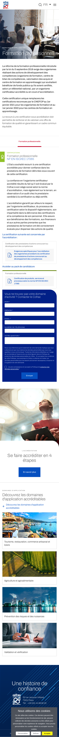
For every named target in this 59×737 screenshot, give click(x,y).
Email (8, 319)
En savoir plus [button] (29, 472)
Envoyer (29, 376)
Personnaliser (23, 733)
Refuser (36, 733)
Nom (7, 302)
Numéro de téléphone (15, 327)
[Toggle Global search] (40, 5)
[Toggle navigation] (55, 5)
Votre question (12, 336)
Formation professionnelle (29, 141)
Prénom (9, 310)
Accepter (47, 733)
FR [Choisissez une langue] (45, 4)
